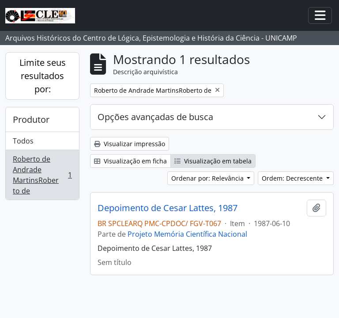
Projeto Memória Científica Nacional (187, 234)
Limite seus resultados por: (42, 76)
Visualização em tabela (213, 161)
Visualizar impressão (129, 144)
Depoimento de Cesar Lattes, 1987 (167, 208)
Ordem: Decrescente (293, 178)
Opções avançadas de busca (155, 117)
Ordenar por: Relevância (208, 178)
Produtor (31, 119)
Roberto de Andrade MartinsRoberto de (42, 175)
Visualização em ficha (130, 161)
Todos (23, 141)
